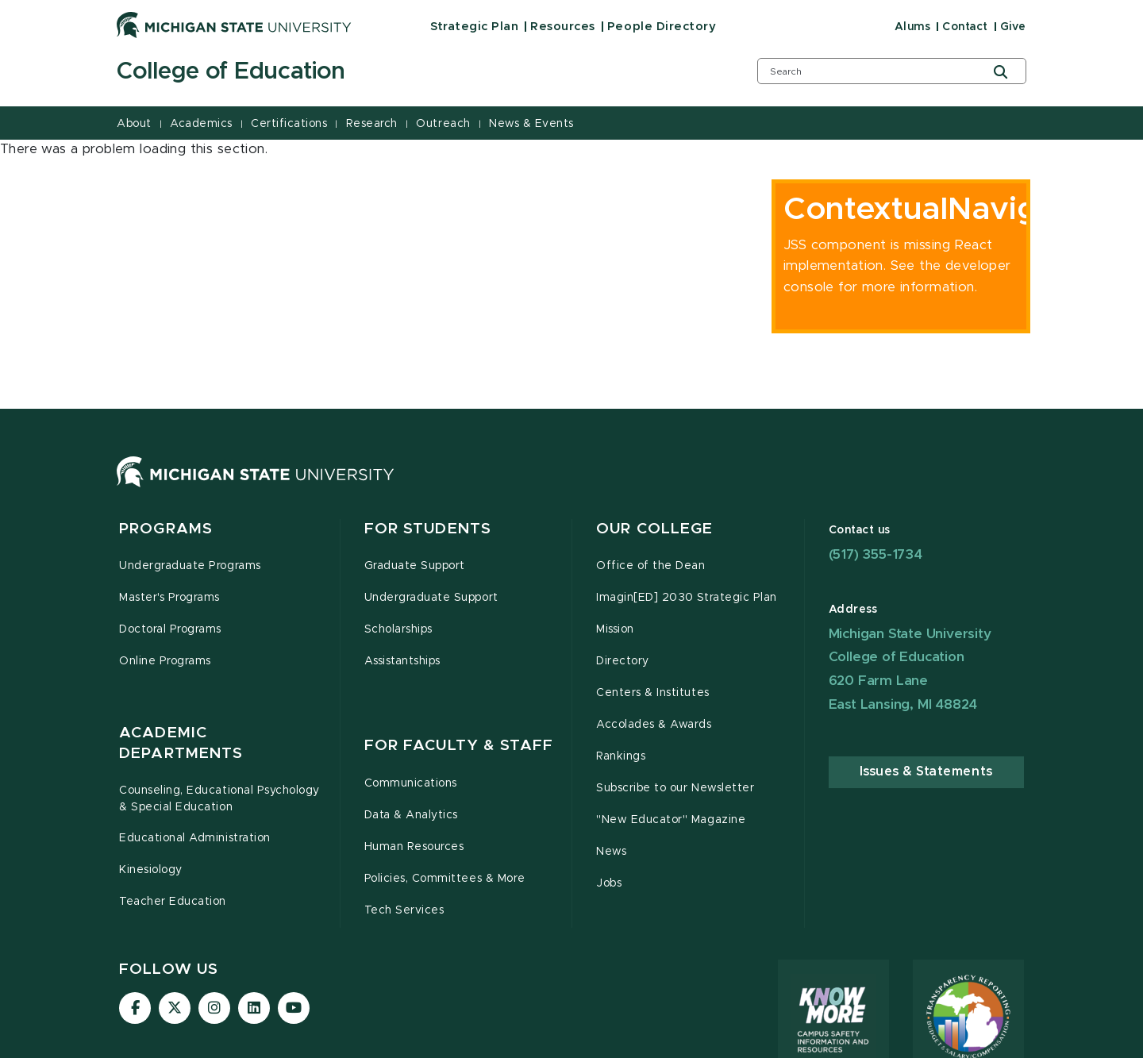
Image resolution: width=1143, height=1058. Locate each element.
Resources (562, 27)
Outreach (443, 123)
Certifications (289, 123)
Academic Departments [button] (181, 581)
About (134, 123)
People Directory (661, 27)
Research (372, 123)
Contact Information (484, 1044)
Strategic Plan (474, 27)
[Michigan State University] (234, 24)
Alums (913, 27)
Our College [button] (654, 538)
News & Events (531, 123)
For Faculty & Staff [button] (458, 571)
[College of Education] (417, 72)
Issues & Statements (926, 781)
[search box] (891, 71)
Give (1013, 27)
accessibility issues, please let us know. (318, 953)
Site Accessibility (780, 1044)
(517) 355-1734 (875, 564)
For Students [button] (428, 538)
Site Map (578, 1044)
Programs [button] (166, 538)
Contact (965, 27)
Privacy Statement (667, 1044)
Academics (201, 123)
